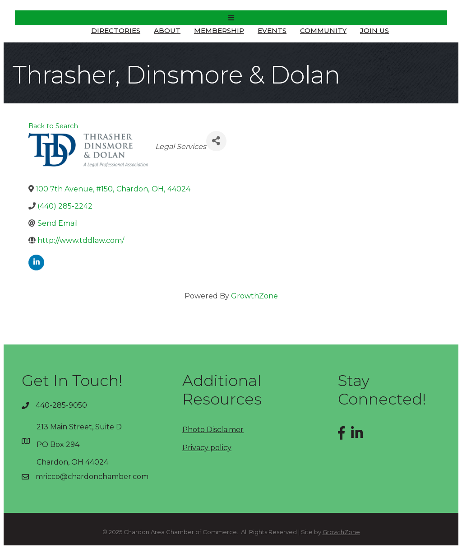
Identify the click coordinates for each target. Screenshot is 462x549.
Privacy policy (206, 447)
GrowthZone (254, 296)
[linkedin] (36, 262)
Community (323, 30)
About (167, 30)
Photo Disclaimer (213, 429)
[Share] (216, 141)
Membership (219, 30)
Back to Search (53, 126)
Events (272, 30)
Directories (115, 30)
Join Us (374, 30)
